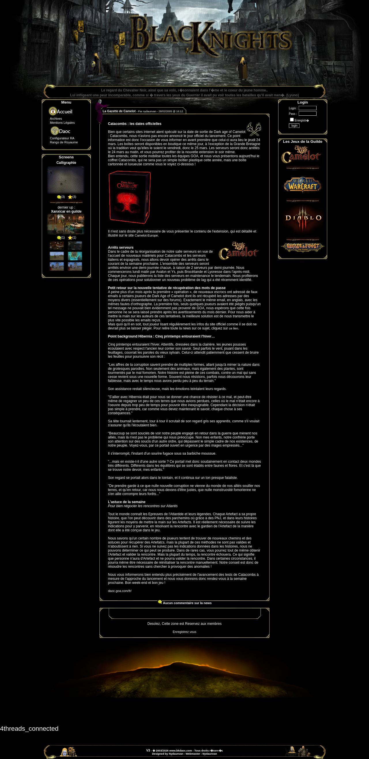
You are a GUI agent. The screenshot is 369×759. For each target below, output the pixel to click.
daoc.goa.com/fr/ (120, 591)
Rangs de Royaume (64, 142)
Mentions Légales (62, 122)
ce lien (233, 328)
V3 (148, 750)
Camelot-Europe (146, 235)
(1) (61, 237)
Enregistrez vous (184, 632)
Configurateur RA (62, 138)
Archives (56, 118)
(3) (61, 196)
